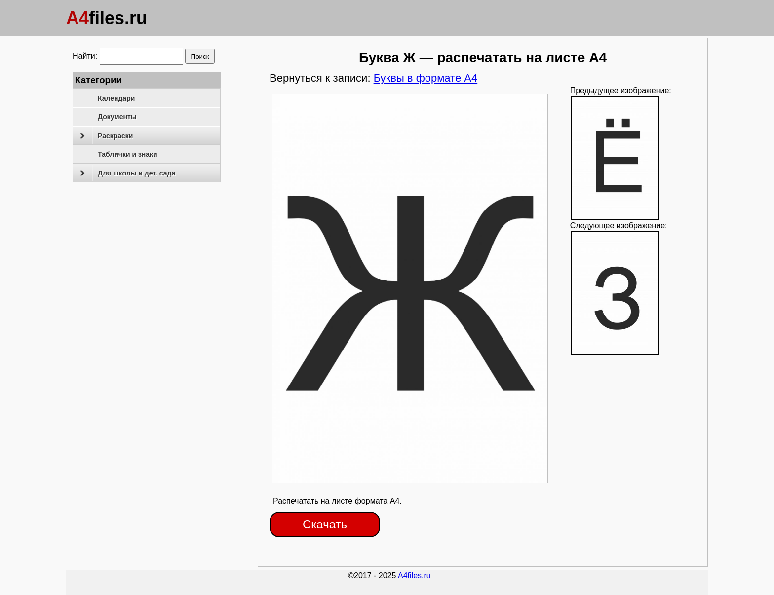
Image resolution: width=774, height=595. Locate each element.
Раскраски (106, 135)
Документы (117, 117)
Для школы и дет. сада (127, 173)
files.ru (106, 18)
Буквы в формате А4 (426, 78)
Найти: (85, 56)
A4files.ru (414, 575)
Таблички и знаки (127, 154)
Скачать (325, 524)
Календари (116, 98)
